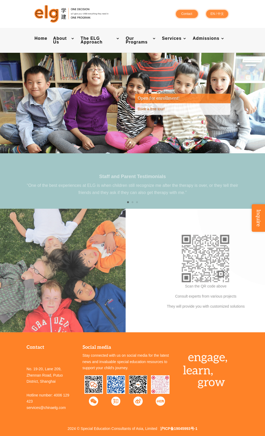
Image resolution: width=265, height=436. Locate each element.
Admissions (206, 39)
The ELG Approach (92, 40)
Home (40, 39)
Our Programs (137, 40)
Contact (186, 14)
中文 (221, 14)
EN (212, 14)
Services (172, 39)
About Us (60, 40)
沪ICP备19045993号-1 (178, 428)
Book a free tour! (151, 114)
